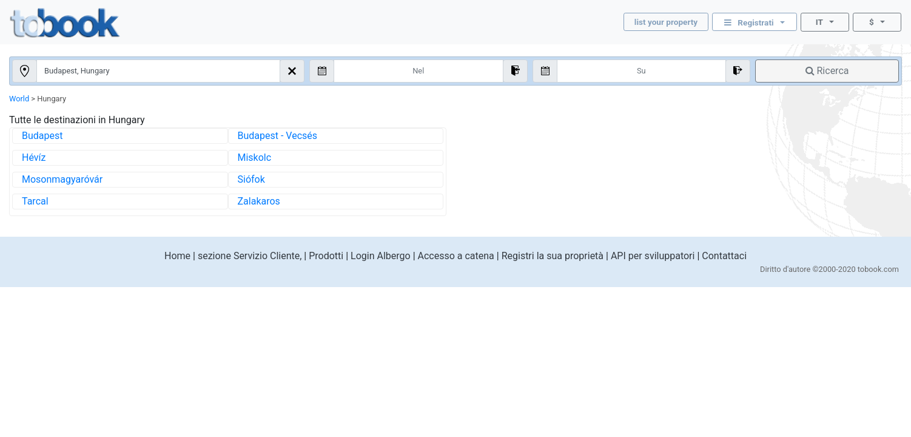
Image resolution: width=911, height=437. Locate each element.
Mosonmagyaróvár (62, 179)
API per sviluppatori (653, 256)
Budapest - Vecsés (278, 135)
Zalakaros (259, 201)
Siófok (251, 179)
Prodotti (326, 256)
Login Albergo (381, 256)
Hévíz (33, 157)
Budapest (42, 135)
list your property (666, 22)
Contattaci (724, 256)
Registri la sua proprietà (552, 256)
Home (177, 256)
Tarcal (35, 201)
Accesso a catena (456, 256)
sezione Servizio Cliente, (249, 256)
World (19, 98)
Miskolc (255, 157)
